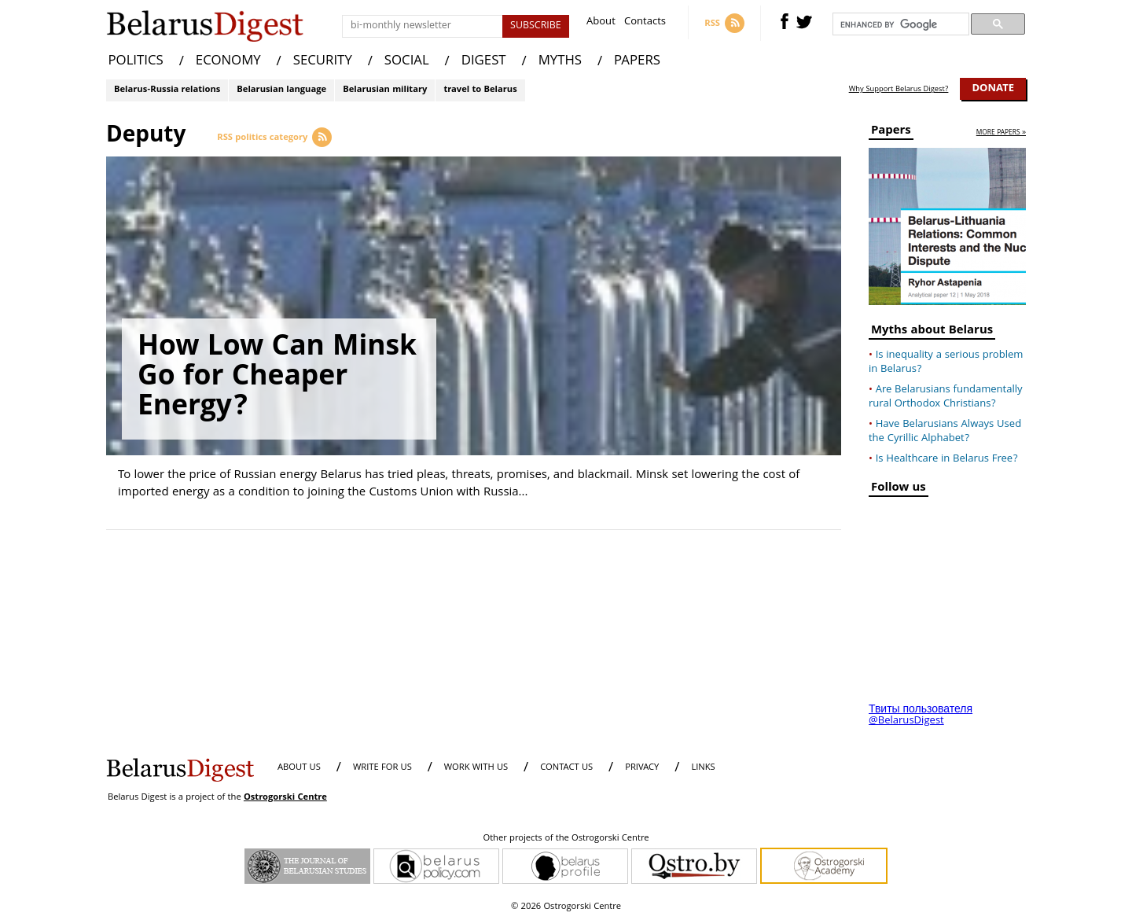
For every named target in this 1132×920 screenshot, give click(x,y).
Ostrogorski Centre (285, 797)
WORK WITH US (476, 767)
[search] (899, 24)
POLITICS (136, 61)
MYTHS (560, 61)
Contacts (645, 23)
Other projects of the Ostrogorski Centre (566, 839)
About (601, 23)
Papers (891, 132)
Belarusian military (385, 90)
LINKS (703, 767)
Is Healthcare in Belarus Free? (947, 459)
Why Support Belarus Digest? (899, 90)
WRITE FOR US (382, 767)
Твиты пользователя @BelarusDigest (920, 715)
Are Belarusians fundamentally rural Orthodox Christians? (946, 397)
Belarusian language (281, 90)
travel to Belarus (479, 90)
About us (299, 767)
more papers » (1001, 133)
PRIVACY (642, 767)
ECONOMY (228, 61)
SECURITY (322, 61)
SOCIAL (406, 61)
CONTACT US (566, 767)
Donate (993, 89)
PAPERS (637, 61)
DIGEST (483, 61)
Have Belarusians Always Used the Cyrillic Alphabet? (945, 432)
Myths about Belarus (932, 332)
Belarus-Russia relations (167, 90)
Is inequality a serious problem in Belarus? (946, 362)
